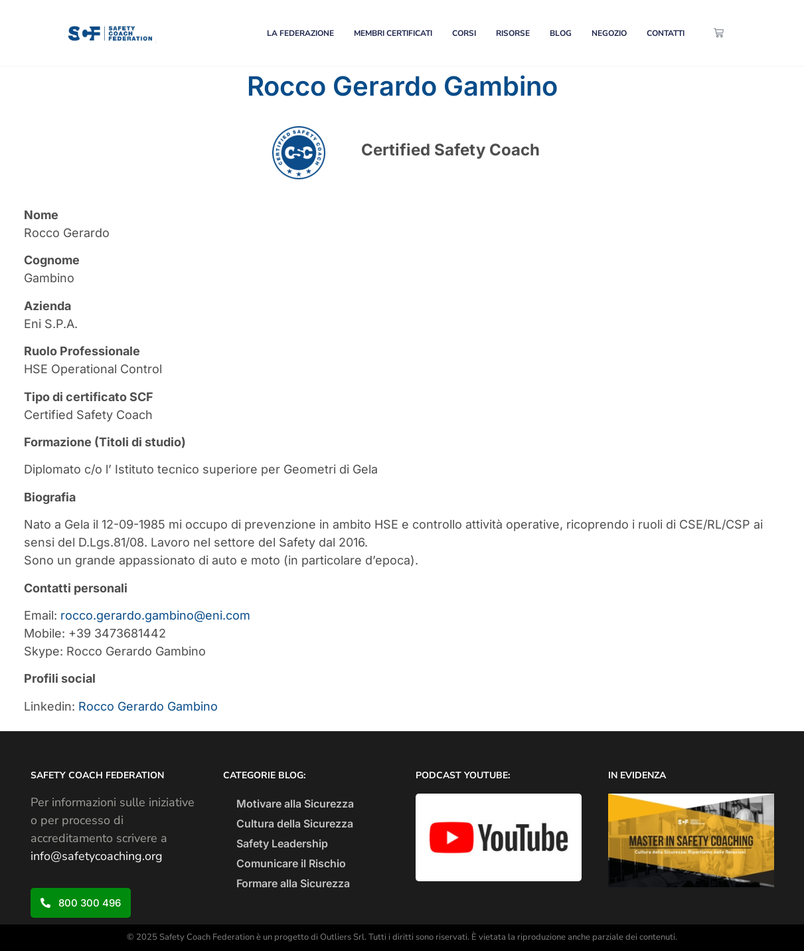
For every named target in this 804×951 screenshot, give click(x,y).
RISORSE (513, 33)
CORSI (464, 33)
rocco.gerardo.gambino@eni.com (155, 615)
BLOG (561, 33)
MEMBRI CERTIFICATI (393, 33)
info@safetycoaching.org (97, 856)
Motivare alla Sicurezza (295, 803)
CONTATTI (665, 33)
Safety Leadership (282, 843)
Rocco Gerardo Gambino (148, 706)
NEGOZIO (609, 33)
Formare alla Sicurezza (293, 883)
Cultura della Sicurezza (294, 823)
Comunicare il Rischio (291, 863)
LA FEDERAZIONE (300, 33)
